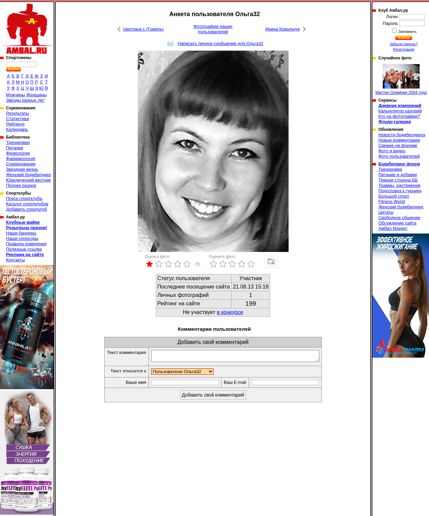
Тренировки (17, 142)
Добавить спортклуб (26, 209)
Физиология (18, 153)
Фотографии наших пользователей (213, 29)
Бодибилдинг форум (399, 164)
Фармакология (20, 158)
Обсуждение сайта (397, 222)
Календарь (17, 129)
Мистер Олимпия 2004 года (401, 79)
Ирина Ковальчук (282, 29)
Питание (14, 147)
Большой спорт (393, 196)
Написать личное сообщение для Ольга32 (220, 43)
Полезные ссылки (24, 249)
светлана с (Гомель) (143, 29)
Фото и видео (392, 150)
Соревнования (21, 163)
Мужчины (15, 94)
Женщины (36, 94)
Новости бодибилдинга (401, 134)
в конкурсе (230, 312)
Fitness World (391, 201)
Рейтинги (15, 123)
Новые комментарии (399, 140)
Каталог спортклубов (27, 203)
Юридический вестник (28, 180)
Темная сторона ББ (398, 180)
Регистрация (403, 49)
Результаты (17, 113)
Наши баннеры (21, 233)
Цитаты (385, 212)
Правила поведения (26, 243)
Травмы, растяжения (399, 185)
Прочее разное (21, 185)
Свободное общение (399, 217)
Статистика (17, 118)
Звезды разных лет (25, 100)
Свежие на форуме (397, 145)
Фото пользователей (399, 156)
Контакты (15, 259)
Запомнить (407, 32)
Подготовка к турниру (400, 190)
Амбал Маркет (393, 228)
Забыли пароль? (404, 44)
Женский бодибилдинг (28, 174)
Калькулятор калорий (400, 110)
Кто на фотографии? (399, 116)
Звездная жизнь (22, 169)
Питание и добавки (397, 174)
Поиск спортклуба (24, 198)
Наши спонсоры (22, 238)
